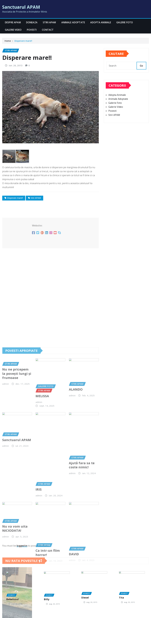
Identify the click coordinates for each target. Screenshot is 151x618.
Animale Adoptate (73, 22)
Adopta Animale (100, 22)
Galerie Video (13, 29)
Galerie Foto (124, 22)
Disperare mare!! (23, 42)
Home (8, 42)
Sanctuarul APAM (21, 7)
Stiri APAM (49, 22)
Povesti (32, 29)
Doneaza (31, 22)
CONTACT (48, 29)
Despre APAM (13, 22)
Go (141, 71)
